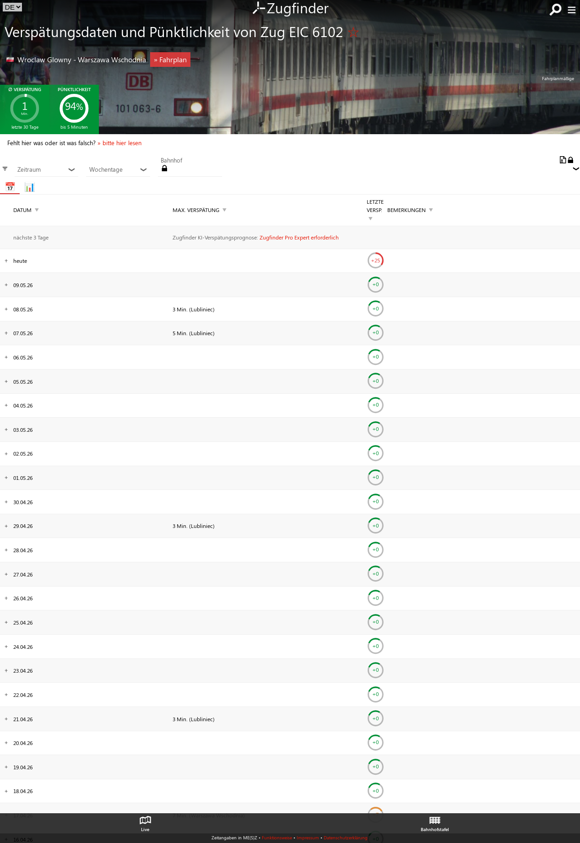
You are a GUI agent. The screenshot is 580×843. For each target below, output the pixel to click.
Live (145, 821)
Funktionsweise (277, 837)
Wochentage (118, 169)
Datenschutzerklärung (346, 837)
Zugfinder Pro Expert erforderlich (299, 237)
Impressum (308, 837)
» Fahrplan (170, 59)
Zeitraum (46, 169)
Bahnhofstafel (435, 821)
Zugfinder (290, 8)
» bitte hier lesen (119, 143)
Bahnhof (171, 160)
